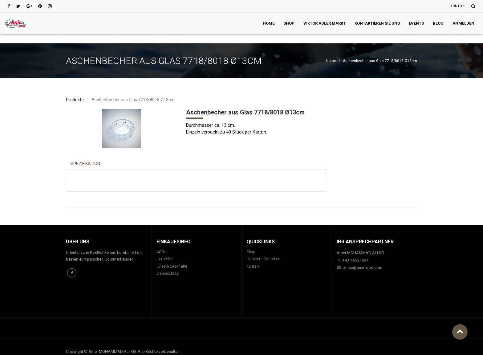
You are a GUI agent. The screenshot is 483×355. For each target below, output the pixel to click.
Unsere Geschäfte (171, 266)
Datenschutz (167, 273)
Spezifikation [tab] (85, 163)
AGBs (161, 251)
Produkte (75, 99)
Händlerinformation (263, 259)
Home (331, 61)
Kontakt (253, 266)
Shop (250, 251)
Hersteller (164, 259)
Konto (457, 6)
